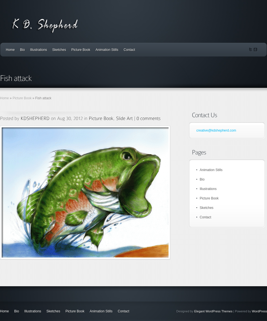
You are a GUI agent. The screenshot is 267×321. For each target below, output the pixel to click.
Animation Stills (106, 50)
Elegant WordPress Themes (213, 311)
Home (10, 50)
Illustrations (38, 50)
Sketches (59, 50)
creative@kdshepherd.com (216, 130)
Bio (22, 50)
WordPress (259, 311)
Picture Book (80, 50)
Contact (129, 50)
